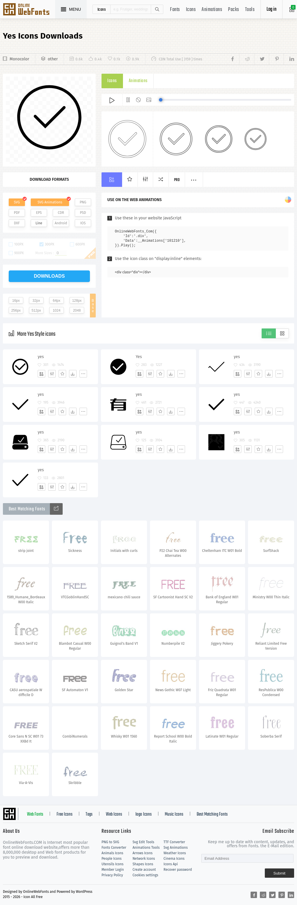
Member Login (113, 870)
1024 (57, 310)
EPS (39, 213)
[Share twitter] (261, 59)
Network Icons (144, 859)
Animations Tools (146, 848)
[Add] (41, 373)
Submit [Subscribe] (279, 873)
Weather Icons (175, 853)
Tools (250, 10)
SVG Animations (49, 202)
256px (16, 310)
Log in (271, 9)
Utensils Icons (113, 864)
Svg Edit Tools (143, 842)
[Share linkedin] (289, 59)
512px (36, 310)
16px (16, 301)
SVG (17, 202)
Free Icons (65, 814)
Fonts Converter (114, 848)
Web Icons (114, 814)
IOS (83, 223)
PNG (83, 202)
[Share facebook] (234, 59)
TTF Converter (174, 842)
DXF (17, 223)
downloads (49, 276)
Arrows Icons (143, 853)
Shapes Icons (143, 864)
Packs (233, 10)
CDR (61, 213)
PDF (17, 213)
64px (56, 301)
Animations (212, 10)
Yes (139, 356)
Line (39, 223)
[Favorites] (62, 373)
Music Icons (174, 814)
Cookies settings (145, 875)
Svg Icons (29, 10)
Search (157, 9)
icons (101, 9)
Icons (191, 10)
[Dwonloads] (73, 373)
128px (77, 301)
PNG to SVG (110, 842)
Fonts (175, 10)
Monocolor (19, 59)
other (53, 59)
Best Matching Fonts (212, 814)
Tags (89, 814)
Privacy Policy (112, 875)
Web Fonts (35, 814)
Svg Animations (176, 848)
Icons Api (171, 864)
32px (36, 301)
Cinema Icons (174, 859)
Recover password (178, 870)
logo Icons (143, 814)
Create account (144, 870)
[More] (83, 373)
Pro (177, 180)
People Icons (112, 859)
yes (41, 356)
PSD (83, 213)
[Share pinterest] (276, 59)
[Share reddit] (246, 59)
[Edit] (52, 373)
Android (61, 223)
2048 (77, 310)
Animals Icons (112, 853)
